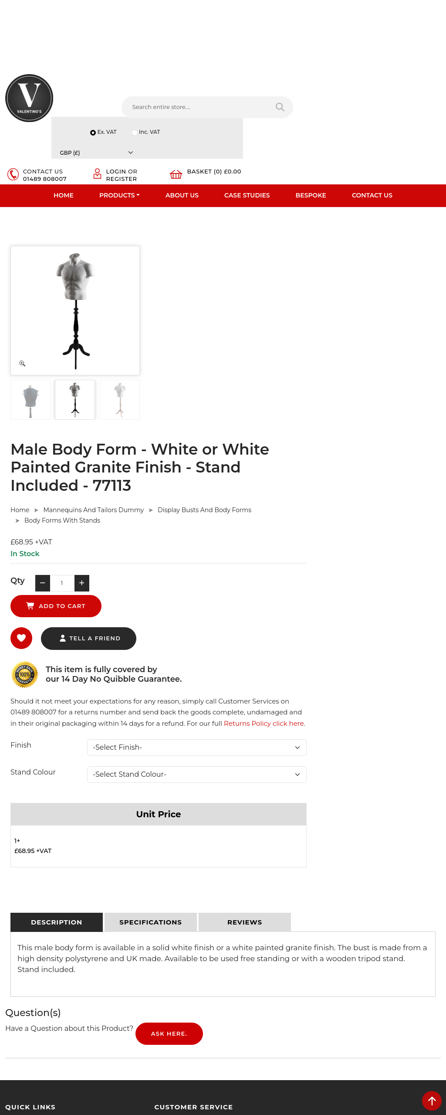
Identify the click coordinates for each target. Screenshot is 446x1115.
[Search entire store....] (136, 118)
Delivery (128, 881)
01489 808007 (268, 114)
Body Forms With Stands (207, 279)
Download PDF (26, 949)
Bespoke (311, 146)
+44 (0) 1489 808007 (268, 973)
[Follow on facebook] (235, 993)
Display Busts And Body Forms (349, 268)
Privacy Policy (136, 892)
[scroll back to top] (432, 1101)
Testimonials (23, 915)
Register (336, 114)
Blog (11, 972)
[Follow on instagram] (317, 993)
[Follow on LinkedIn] (268, 993)
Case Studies (247, 146)
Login (331, 107)
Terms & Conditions (144, 904)
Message (352, 971)
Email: (348, 932)
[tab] (56, 673)
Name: (349, 894)
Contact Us (372, 146)
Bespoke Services (29, 926)
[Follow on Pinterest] (301, 993)
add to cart (295, 344)
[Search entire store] (205, 118)
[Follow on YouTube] (284, 993)
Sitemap (129, 926)
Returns (128, 915)
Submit (412, 1014)
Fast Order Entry (28, 904)
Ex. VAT (307, 85)
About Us (182, 146)
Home (64, 146)
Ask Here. (169, 784)
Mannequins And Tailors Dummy (239, 268)
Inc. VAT (351, 85)
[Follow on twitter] (251, 993)
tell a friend (235, 377)
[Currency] (411, 85)
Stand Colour (178, 522)
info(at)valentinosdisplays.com (282, 936)
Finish (165, 495)
